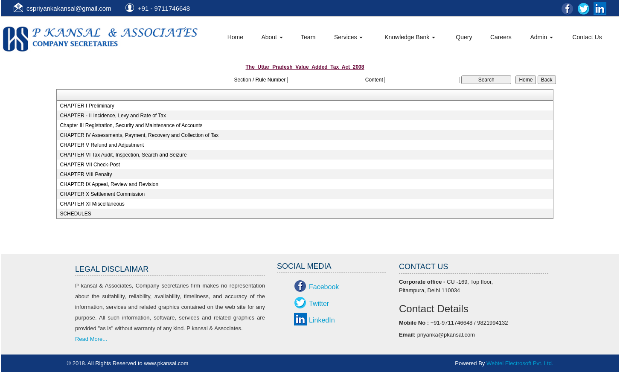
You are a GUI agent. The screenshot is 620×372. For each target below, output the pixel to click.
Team (308, 37)
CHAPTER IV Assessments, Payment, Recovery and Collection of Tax (139, 135)
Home (235, 37)
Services (348, 37)
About (271, 37)
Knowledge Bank (409, 37)
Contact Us (587, 37)
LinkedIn (322, 320)
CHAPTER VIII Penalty (86, 174)
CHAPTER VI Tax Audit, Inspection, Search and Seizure (123, 155)
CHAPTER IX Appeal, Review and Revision (109, 184)
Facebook (324, 287)
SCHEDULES (75, 214)
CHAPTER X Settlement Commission (102, 194)
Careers (501, 37)
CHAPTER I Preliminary (87, 106)
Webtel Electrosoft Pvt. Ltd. (519, 363)
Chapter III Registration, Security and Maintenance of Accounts (131, 125)
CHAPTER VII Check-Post (90, 165)
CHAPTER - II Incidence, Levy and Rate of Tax (113, 116)
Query (464, 37)
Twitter (319, 303)
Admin (541, 37)
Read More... (91, 339)
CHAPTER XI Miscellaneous (92, 204)
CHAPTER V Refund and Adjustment (102, 145)
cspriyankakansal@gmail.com (68, 8)
